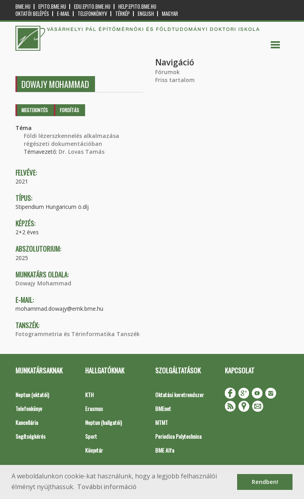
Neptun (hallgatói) (103, 422)
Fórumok (167, 72)
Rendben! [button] (265, 482)
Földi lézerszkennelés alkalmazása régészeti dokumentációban (71, 139)
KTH (89, 394)
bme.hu (22, 6)
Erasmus (94, 408)
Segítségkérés (30, 436)
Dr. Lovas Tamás (81, 151)
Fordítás (69, 110)
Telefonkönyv (92, 13)
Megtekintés (34, 110)
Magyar (170, 13)
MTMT (161, 422)
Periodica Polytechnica (178, 436)
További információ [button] (107, 486)
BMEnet (163, 408)
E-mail (63, 13)
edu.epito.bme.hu (92, 6)
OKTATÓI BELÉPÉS (32, 13)
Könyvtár (94, 450)
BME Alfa (164, 450)
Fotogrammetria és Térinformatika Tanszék (77, 334)
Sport (91, 436)
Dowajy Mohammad (43, 283)
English (146, 13)
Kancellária (26, 422)
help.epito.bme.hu (137, 6)
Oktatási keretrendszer (179, 394)
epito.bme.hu (52, 6)
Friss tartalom (175, 80)
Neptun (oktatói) (32, 394)
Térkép (122, 13)
